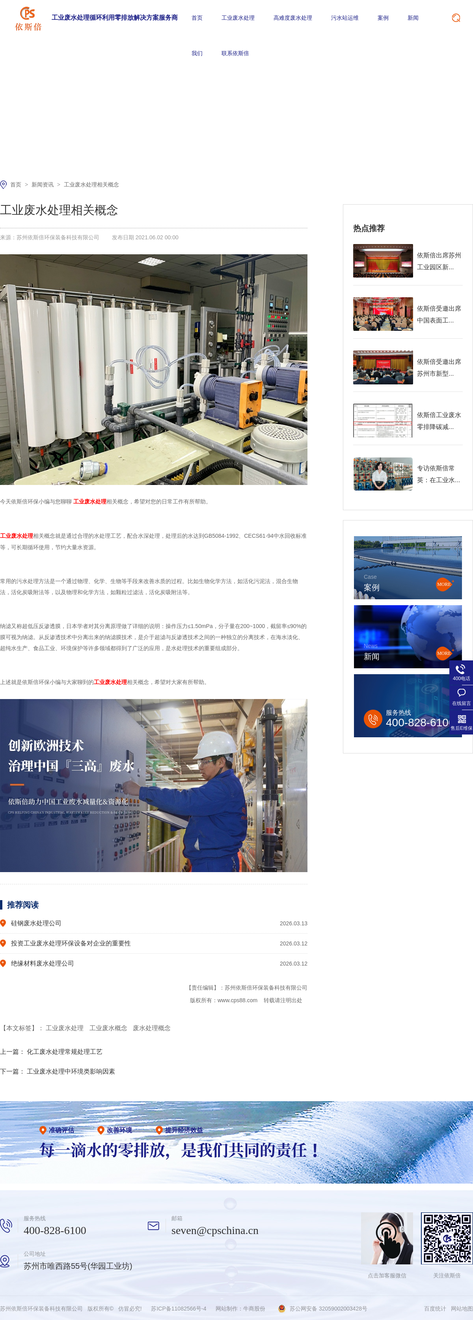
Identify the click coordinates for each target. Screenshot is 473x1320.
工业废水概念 (109, 1027)
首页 (197, 18)
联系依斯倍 (235, 53)
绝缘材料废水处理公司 (42, 962)
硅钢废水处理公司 (36, 922)
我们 (197, 53)
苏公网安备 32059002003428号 (328, 1307)
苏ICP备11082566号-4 (178, 1307)
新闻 (413, 18)
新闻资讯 (43, 184)
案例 (383, 18)
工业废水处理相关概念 (91, 184)
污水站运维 (345, 18)
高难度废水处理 (293, 18)
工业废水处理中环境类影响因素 (71, 1070)
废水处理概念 (152, 1027)
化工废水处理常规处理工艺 (64, 1050)
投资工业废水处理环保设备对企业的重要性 (71, 942)
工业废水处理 (238, 18)
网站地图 (462, 1307)
